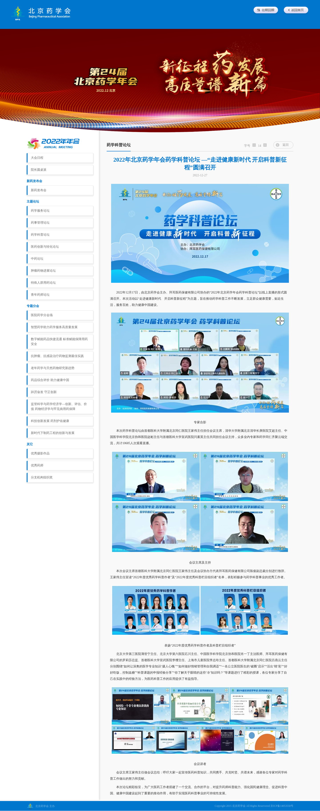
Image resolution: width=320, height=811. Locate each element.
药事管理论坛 (40, 222)
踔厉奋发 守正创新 (44, 392)
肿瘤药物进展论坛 (43, 270)
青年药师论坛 (40, 294)
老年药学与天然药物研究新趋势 (52, 368)
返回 (285, 145)
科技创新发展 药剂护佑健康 (50, 421)
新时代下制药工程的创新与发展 (52, 433)
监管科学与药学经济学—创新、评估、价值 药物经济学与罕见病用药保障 (59, 406)
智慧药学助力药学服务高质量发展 (54, 327)
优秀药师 (37, 465)
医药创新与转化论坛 (45, 246)
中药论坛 (37, 258)
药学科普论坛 (40, 234)
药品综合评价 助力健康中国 (50, 380)
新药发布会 (38, 190)
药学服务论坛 (40, 210)
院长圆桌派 (38, 169)
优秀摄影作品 (40, 453)
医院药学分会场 (42, 315)
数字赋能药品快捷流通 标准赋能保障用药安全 (59, 341)
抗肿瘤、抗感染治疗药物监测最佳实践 (57, 356)
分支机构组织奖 (42, 477)
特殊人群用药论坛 (43, 282)
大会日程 (37, 157)
